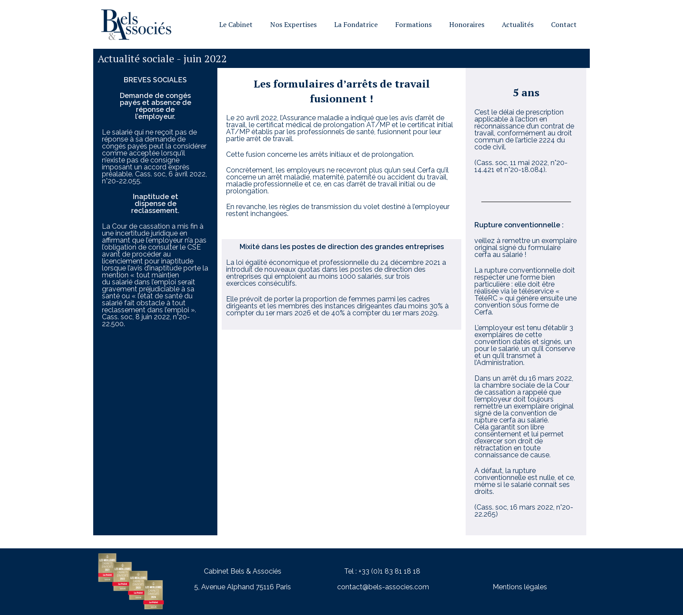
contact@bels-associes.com (383, 587)
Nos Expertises (293, 24)
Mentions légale (518, 587)
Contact (564, 24)
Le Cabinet (236, 24)
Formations (413, 24)
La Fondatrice (356, 24)
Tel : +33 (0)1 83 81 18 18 (382, 571)
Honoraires (466, 24)
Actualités (518, 24)
